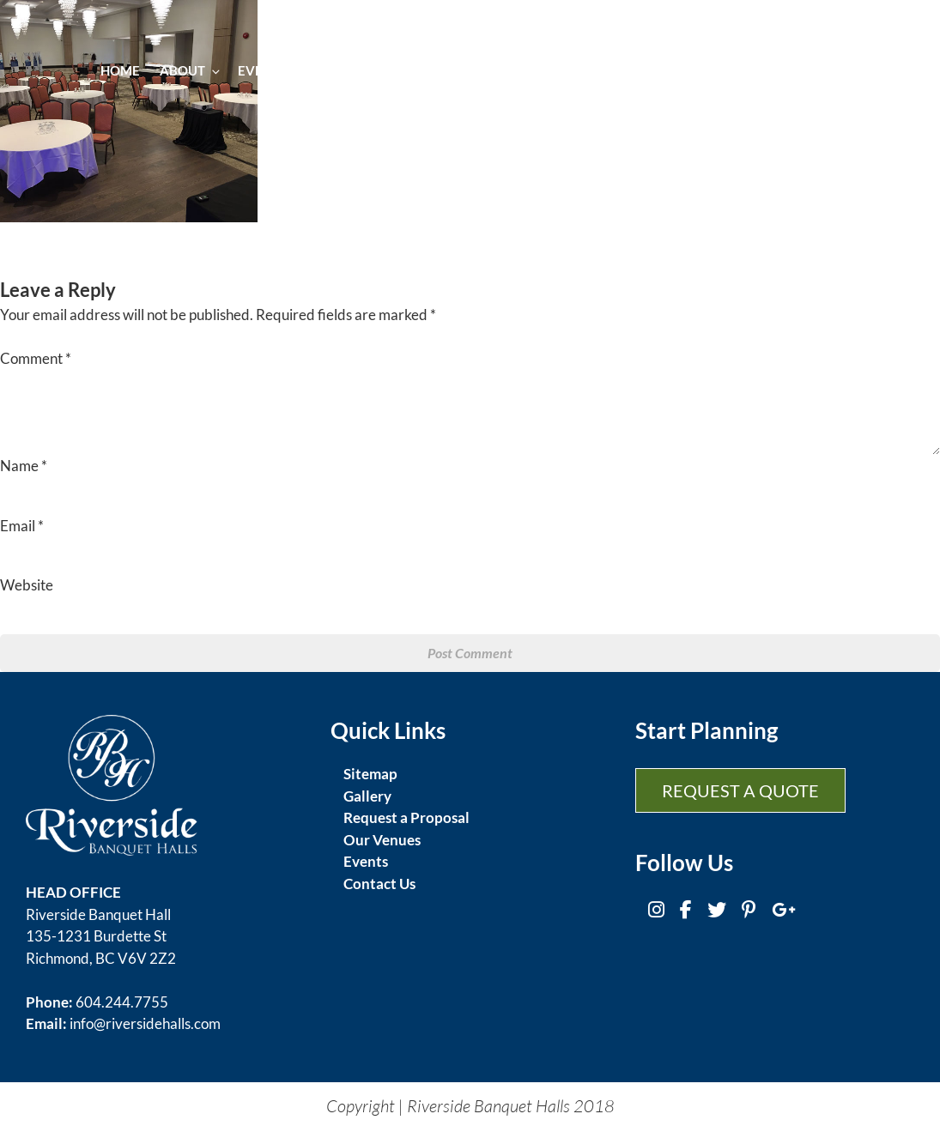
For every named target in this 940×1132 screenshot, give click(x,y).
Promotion (757, 70)
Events (269, 70)
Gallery (669, 70)
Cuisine (344, 70)
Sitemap (370, 774)
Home (120, 70)
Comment (35, 358)
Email (22, 526)
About (189, 70)
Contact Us (379, 884)
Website (26, 585)
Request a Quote (740, 790)
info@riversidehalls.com (145, 1023)
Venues (595, 70)
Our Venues (382, 840)
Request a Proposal (406, 817)
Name (23, 466)
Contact (847, 70)
